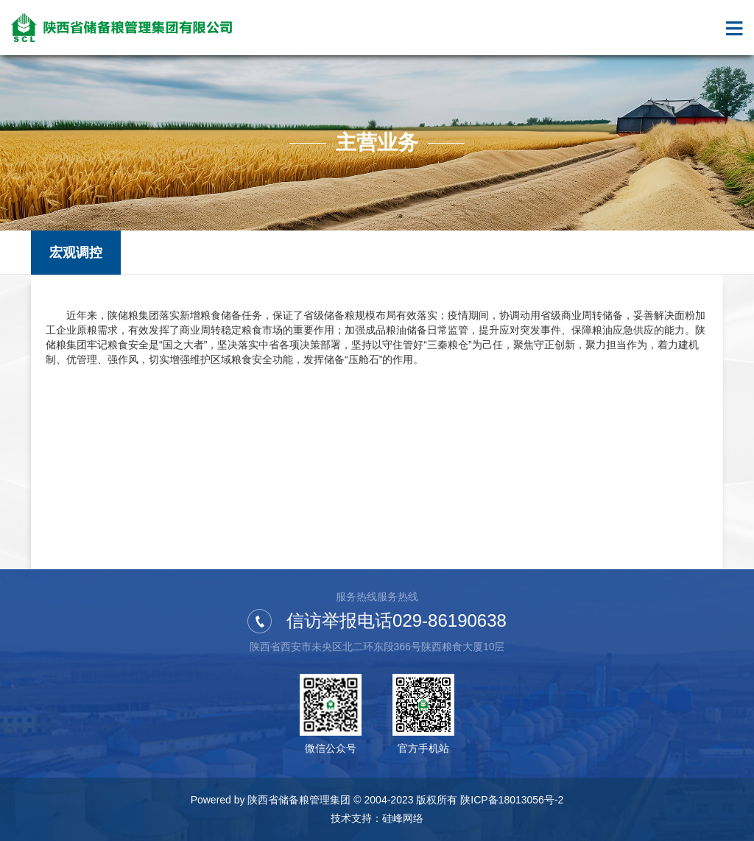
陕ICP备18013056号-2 (511, 800)
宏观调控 (75, 252)
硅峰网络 (402, 818)
